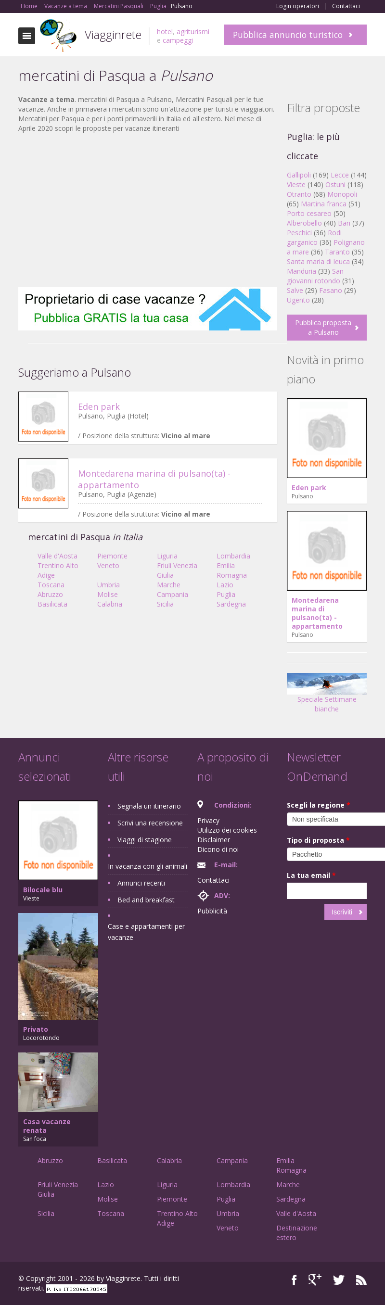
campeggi (178, 40)
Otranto (299, 194)
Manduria (301, 271)
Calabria (109, 603)
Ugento (298, 299)
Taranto (337, 251)
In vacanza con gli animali (147, 866)
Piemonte (112, 555)
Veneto (108, 565)
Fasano (330, 290)
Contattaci (346, 6)
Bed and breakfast (146, 899)
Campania (172, 594)
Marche (168, 584)
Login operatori (297, 6)
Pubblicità (212, 910)
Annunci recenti (141, 882)
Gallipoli (299, 174)
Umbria (108, 584)
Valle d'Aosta (57, 555)
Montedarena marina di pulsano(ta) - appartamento (317, 613)
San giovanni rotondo (315, 275)
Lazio (225, 584)
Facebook (294, 1280)
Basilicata (52, 603)
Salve (295, 290)
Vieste (296, 184)
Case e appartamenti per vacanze (146, 932)
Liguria (167, 555)
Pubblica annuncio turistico (288, 34)
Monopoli (342, 194)
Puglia (226, 594)
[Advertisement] (147, 210)
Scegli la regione (318, 805)
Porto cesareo (309, 213)
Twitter (339, 1280)
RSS (361, 1280)
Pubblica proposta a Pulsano (323, 327)
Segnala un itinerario (149, 806)
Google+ (314, 1280)
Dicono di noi (218, 849)
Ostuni (335, 184)
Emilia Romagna (232, 570)
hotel (165, 31)
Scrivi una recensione (150, 822)
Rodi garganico (314, 237)
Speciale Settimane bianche (327, 696)
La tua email (311, 875)
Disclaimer (213, 839)
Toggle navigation (26, 35)
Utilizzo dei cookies (227, 830)
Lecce (340, 174)
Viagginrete (113, 34)
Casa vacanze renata (47, 1126)
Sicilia (165, 603)
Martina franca (323, 203)
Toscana (51, 584)
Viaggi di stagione (144, 839)
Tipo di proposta (318, 840)
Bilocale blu (43, 889)
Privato (35, 1029)
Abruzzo (50, 594)
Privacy (208, 820)
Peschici (299, 232)
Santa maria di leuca (318, 261)
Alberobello (304, 223)
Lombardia (233, 555)
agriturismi (193, 31)
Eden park (99, 406)
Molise (107, 594)
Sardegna (231, 603)
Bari (344, 223)
